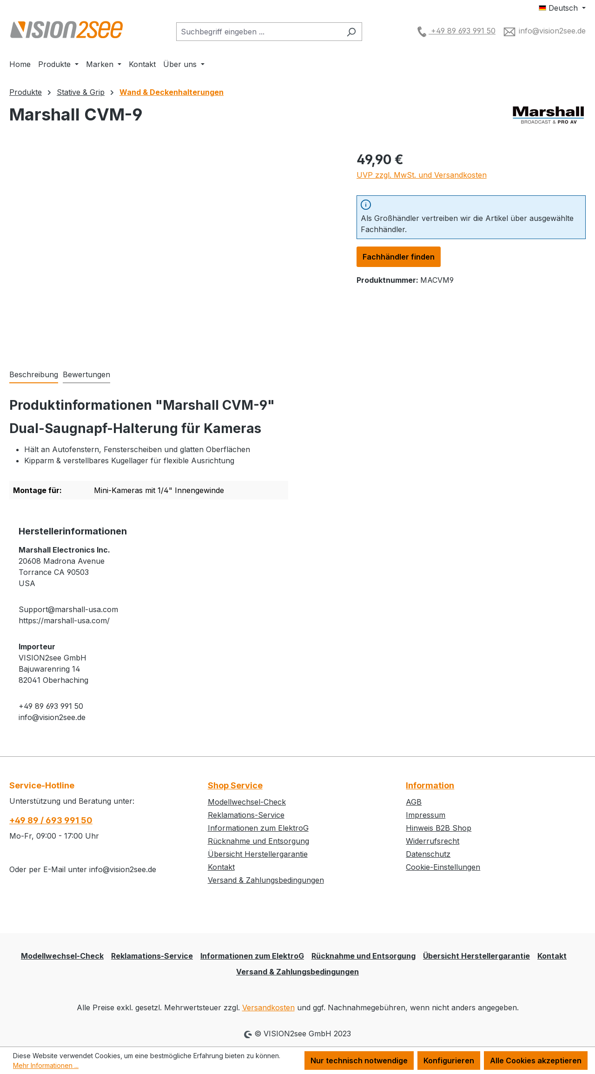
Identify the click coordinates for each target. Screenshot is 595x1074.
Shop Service (235, 785)
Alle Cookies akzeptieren (536, 1060)
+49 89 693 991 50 (455, 30)
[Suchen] (351, 31)
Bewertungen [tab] (86, 374)
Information (430, 785)
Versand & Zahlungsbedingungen (266, 880)
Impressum (425, 815)
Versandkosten (268, 1007)
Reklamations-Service (246, 815)
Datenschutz (428, 854)
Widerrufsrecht (432, 841)
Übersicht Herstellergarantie (258, 854)
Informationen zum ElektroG (258, 828)
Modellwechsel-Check (247, 802)
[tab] (33, 375)
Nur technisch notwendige (359, 1060)
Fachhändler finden (399, 256)
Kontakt (221, 867)
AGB (414, 802)
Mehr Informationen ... (46, 1065)
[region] (173, 250)
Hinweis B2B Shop (438, 828)
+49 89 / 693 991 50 (51, 820)
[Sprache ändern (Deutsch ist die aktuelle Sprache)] (562, 8)
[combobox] (258, 31)
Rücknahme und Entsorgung (258, 841)
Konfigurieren (448, 1060)
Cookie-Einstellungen (443, 867)
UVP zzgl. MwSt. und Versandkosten (422, 175)
